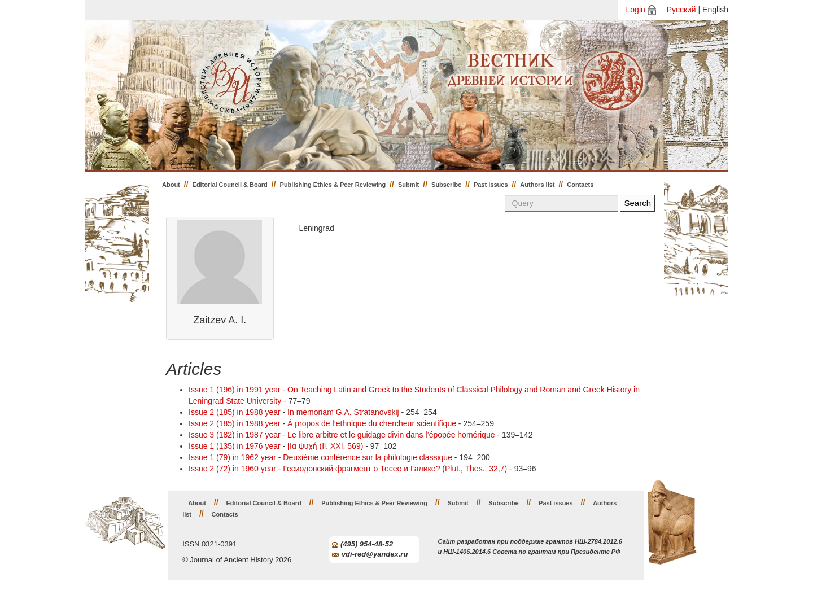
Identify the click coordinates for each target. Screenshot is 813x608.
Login (635, 9)
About (171, 184)
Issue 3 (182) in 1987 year (235, 434)
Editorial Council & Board (230, 184)
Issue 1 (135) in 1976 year (235, 445)
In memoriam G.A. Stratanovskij (343, 412)
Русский (681, 9)
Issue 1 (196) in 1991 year (235, 389)
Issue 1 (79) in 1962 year (232, 457)
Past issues (491, 184)
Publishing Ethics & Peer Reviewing (333, 184)
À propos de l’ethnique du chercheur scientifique (371, 423)
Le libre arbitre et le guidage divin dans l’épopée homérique (391, 434)
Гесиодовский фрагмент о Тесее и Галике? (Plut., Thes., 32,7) (395, 468)
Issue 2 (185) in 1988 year (235, 412)
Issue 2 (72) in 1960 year (232, 468)
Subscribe (446, 184)
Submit (408, 184)
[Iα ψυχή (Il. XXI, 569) (325, 445)
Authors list (537, 184)
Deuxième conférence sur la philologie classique (367, 457)
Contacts (580, 184)
